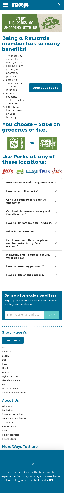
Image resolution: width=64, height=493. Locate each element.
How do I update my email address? (32, 223)
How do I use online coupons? (32, 275)
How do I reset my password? (32, 266)
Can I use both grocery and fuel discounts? (32, 201)
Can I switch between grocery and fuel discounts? (32, 212)
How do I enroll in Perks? (32, 191)
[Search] (59, 4)
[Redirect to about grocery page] (16, 143)
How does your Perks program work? (32, 182)
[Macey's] (20, 5)
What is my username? (32, 231)
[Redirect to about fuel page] (48, 143)
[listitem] (8, 406)
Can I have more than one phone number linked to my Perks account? (32, 243)
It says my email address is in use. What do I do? (32, 256)
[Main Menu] (5, 4)
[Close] (33, 464)
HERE (49, 480)
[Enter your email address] (31, 314)
